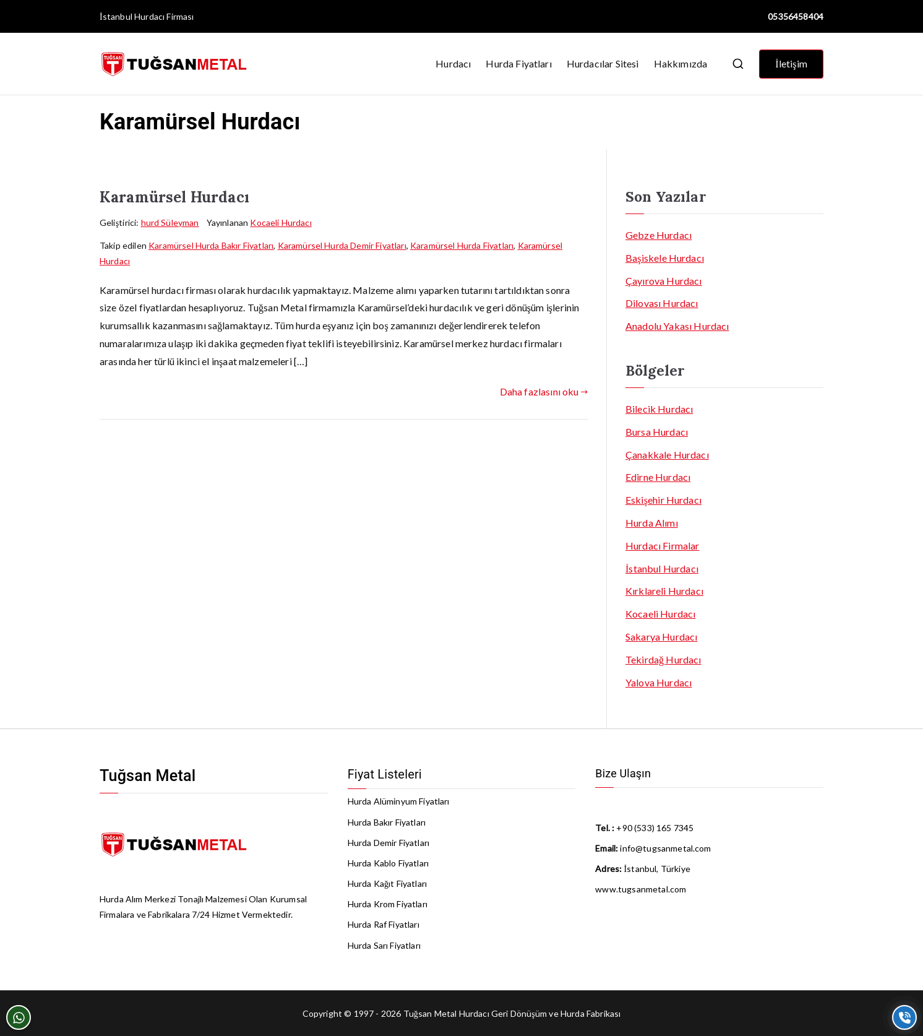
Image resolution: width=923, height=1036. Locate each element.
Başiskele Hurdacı (664, 258)
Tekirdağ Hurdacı (663, 659)
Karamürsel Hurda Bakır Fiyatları (210, 245)
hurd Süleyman (170, 222)
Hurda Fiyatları (518, 63)
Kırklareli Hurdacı (664, 591)
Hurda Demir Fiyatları (388, 842)
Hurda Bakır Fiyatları (387, 822)
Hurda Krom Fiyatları (387, 904)
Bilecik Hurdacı (659, 409)
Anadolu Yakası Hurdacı (677, 326)
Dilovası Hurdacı (661, 303)
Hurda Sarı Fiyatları (384, 945)
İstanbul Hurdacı (132, 16)
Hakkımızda (681, 63)
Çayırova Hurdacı (663, 281)
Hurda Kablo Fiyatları (388, 863)
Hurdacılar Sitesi (603, 63)
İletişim (791, 63)
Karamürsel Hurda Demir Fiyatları (342, 245)
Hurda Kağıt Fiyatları (387, 883)
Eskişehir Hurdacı (663, 500)
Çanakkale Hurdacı (667, 454)
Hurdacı (453, 63)
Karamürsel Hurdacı (174, 197)
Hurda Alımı (651, 523)
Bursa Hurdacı (656, 432)
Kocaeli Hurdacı (280, 222)
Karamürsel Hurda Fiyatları (461, 245)
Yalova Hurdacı (658, 682)
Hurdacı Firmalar (662, 545)
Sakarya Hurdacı (661, 636)
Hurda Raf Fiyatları (383, 924)
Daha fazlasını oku (544, 391)
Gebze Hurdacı (658, 235)
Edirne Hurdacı (657, 477)
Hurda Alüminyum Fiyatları (399, 801)
